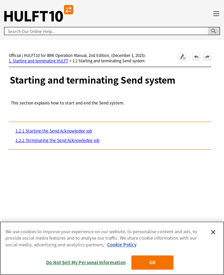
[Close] (213, 232)
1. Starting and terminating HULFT (38, 60)
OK (152, 262)
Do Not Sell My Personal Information (86, 262)
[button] (214, 31)
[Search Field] (112, 31)
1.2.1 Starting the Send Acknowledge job (53, 130)
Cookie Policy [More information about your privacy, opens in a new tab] (121, 244)
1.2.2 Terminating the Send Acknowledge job (57, 140)
